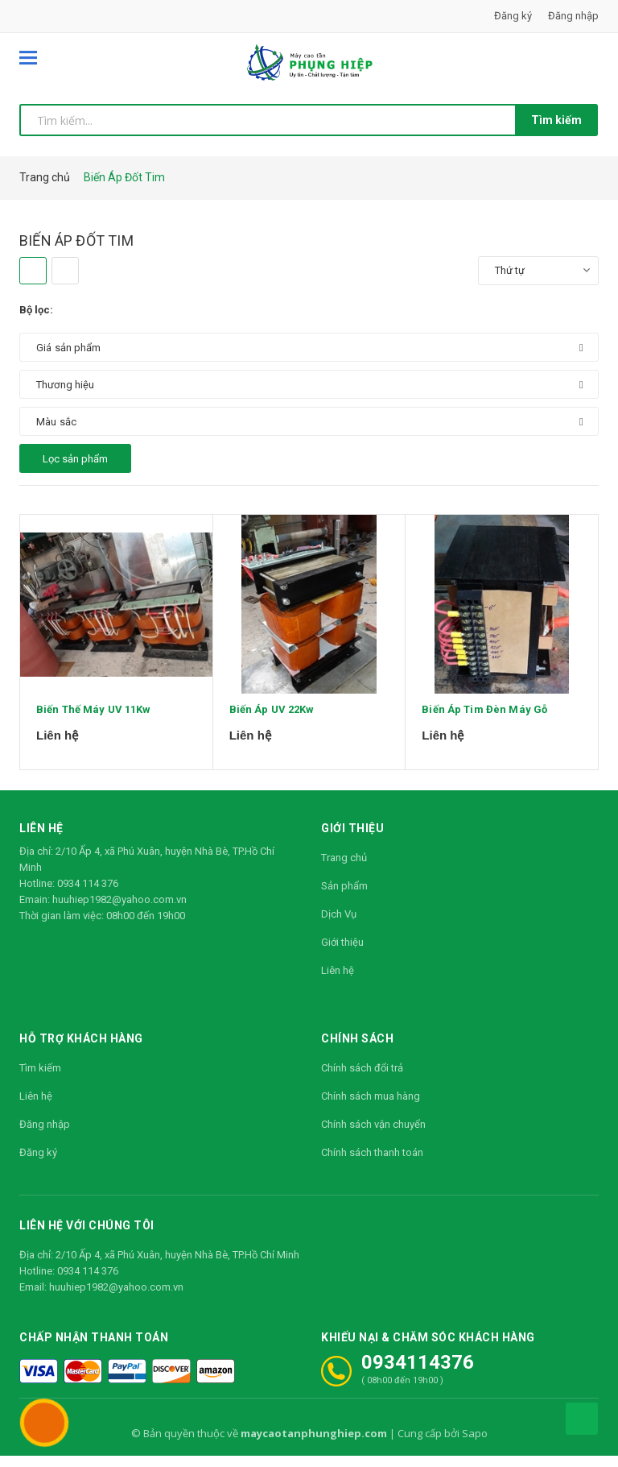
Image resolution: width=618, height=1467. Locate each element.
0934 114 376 (87, 895)
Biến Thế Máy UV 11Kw (93, 728)
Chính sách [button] (357, 1049)
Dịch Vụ (338, 925)
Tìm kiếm (556, 120)
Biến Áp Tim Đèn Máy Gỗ (484, 728)
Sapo (475, 1444)
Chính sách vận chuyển (373, 1135)
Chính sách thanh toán (372, 1164)
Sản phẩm (344, 897)
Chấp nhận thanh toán (93, 1348)
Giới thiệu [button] (352, 839)
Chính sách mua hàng (370, 1107)
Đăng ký (513, 16)
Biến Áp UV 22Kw (272, 728)
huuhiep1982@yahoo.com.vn (119, 911)
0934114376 (417, 1373)
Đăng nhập (573, 16)
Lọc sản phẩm (75, 459)
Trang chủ (344, 869)
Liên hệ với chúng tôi (86, 1236)
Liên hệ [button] (41, 839)
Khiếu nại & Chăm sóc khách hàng (428, 1348)
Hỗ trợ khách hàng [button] (81, 1049)
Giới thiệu (342, 953)
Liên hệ (337, 982)
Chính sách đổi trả (362, 1079)
